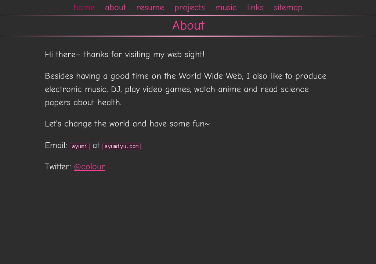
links (255, 7)
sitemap (288, 7)
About (188, 25)
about (115, 7)
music (226, 7)
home (84, 7)
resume (150, 7)
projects (189, 7)
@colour (89, 166)
